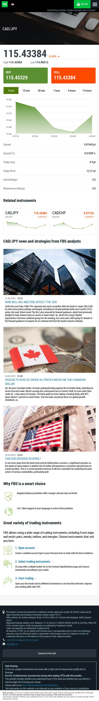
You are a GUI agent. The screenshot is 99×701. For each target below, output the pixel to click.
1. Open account (25, 548)
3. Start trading (24, 578)
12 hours (87, 90)
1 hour (56, 90)
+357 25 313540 (14, 640)
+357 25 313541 (31, 640)
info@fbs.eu (12, 644)
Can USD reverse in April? (23, 459)
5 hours (72, 90)
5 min (11, 90)
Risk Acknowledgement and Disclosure (40, 685)
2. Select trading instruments (32, 561)
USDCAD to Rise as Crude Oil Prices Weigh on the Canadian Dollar (45, 382)
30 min (41, 90)
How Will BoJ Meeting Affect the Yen (31, 302)
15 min (26, 90)
